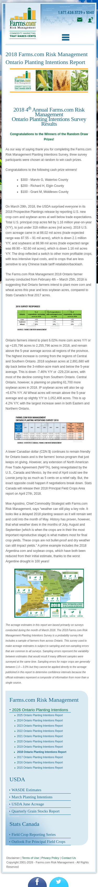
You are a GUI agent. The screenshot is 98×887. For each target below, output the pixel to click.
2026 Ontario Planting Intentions (40, 710)
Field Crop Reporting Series (33, 834)
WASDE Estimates (26, 790)
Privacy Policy (50, 857)
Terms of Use (30, 857)
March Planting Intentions (32, 797)
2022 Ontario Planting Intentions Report (39, 731)
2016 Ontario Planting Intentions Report (39, 762)
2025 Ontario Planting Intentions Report (39, 715)
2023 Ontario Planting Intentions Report (39, 725)
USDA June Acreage (27, 804)
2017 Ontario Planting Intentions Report (39, 757)
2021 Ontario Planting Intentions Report (39, 736)
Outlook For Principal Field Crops (38, 842)
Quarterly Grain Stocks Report (35, 811)
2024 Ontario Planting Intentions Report (39, 720)
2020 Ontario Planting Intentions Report (39, 741)
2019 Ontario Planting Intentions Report (39, 746)
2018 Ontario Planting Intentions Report (40, 752)
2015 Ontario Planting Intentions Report (39, 767)
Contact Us (69, 857)
